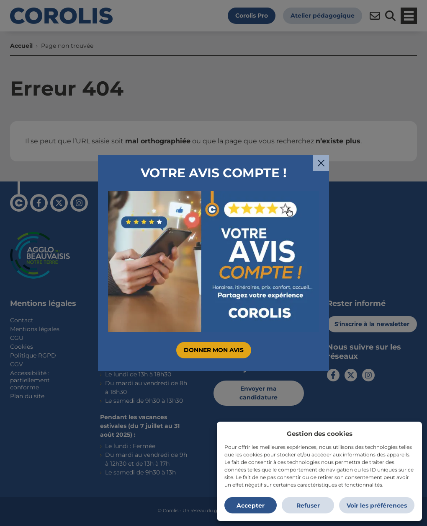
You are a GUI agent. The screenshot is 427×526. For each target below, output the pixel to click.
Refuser (308, 505)
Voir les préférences (377, 505)
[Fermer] (321, 163)
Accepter (251, 505)
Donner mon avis (214, 350)
